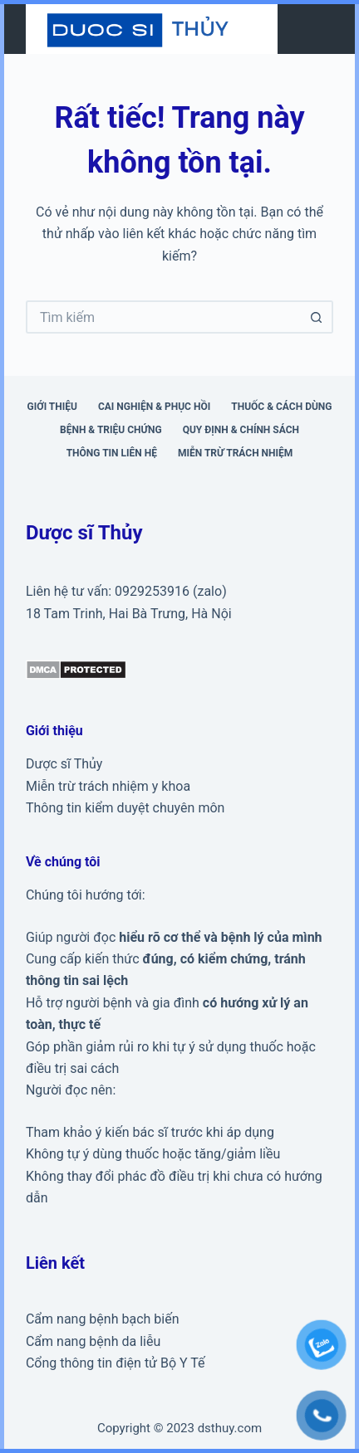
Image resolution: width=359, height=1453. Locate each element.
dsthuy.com (230, 1428)
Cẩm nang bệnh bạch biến (103, 1319)
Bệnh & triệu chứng (111, 430)
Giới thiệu (52, 406)
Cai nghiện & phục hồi (154, 406)
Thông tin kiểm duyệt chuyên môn (125, 808)
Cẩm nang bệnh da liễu (93, 1341)
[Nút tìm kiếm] (316, 317)
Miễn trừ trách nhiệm (235, 453)
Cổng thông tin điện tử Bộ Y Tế (115, 1363)
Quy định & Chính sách (241, 430)
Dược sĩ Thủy (64, 764)
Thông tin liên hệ (111, 453)
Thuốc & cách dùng (281, 406)
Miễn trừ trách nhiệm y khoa (108, 786)
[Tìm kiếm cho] (163, 317)
